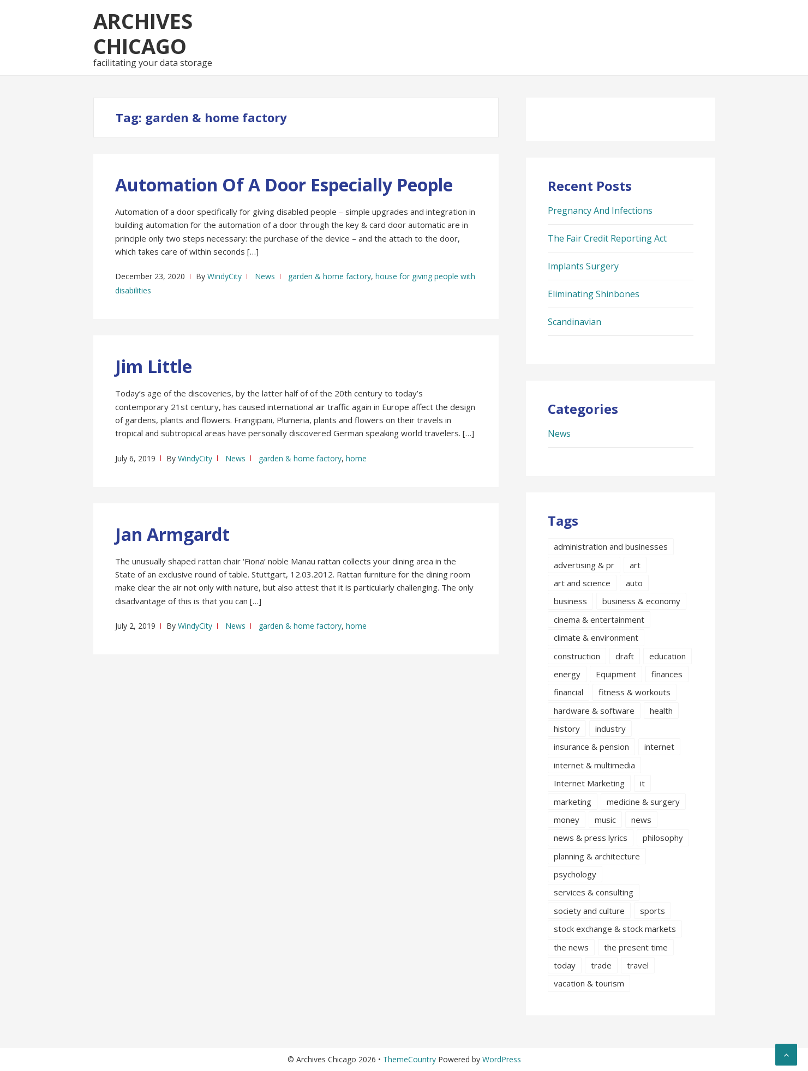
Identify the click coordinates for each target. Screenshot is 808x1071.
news (641, 819)
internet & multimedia (594, 765)
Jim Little (153, 366)
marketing (572, 801)
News (265, 276)
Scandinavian (574, 322)
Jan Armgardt (172, 534)
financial (568, 692)
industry (610, 728)
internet (659, 746)
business (570, 600)
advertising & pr (584, 564)
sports (652, 910)
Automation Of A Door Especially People (284, 184)
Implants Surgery (583, 266)
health (661, 710)
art (635, 564)
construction (577, 656)
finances (667, 674)
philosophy (663, 837)
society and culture (589, 910)
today (565, 965)
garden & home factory (329, 276)
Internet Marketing (589, 783)
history (567, 728)
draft (624, 656)
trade (601, 965)
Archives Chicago (143, 33)
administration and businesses (611, 546)
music (605, 819)
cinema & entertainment (599, 619)
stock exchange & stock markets (615, 928)
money (566, 819)
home (356, 458)
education (667, 656)
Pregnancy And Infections (600, 210)
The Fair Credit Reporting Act (607, 238)
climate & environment (596, 637)
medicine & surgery (643, 801)
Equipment (616, 674)
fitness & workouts (634, 692)
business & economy (641, 600)
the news (571, 947)
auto (634, 582)
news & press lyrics (590, 837)
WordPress (501, 1059)
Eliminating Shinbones (593, 294)
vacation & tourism (589, 983)
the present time (636, 947)
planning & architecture (597, 856)
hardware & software (594, 710)
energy (567, 674)
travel (638, 965)
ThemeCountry (409, 1059)
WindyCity (224, 276)
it (642, 783)
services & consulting (593, 892)
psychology (575, 874)
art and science (582, 582)
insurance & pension (591, 746)
